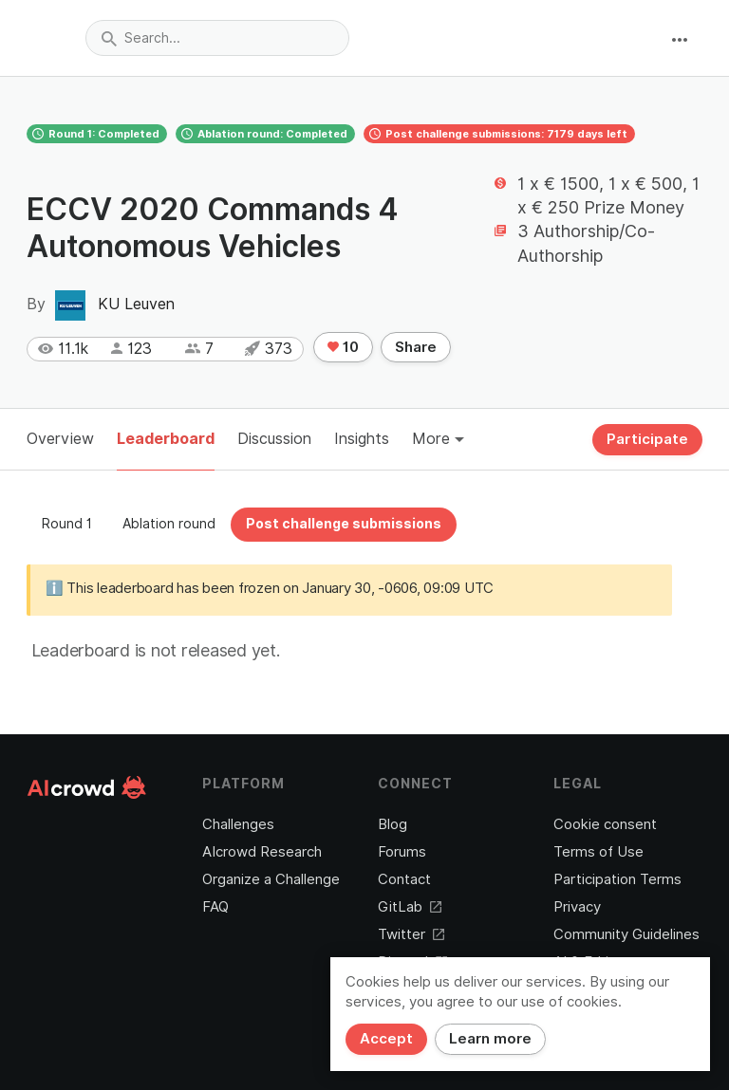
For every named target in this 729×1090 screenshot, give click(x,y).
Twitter (411, 934)
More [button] (438, 439)
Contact (404, 879)
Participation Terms (617, 879)
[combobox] (217, 38)
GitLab (409, 906)
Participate (647, 439)
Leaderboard (166, 439)
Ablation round (168, 523)
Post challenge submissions (343, 523)
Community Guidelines (626, 934)
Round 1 (67, 523)
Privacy (577, 906)
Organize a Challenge (271, 879)
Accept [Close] (386, 1038)
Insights (361, 439)
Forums (402, 851)
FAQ (215, 906)
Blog (392, 824)
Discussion (274, 439)
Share (416, 347)
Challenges (238, 824)
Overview (60, 439)
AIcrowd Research (262, 851)
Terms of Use (598, 851)
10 (343, 347)
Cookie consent (605, 824)
